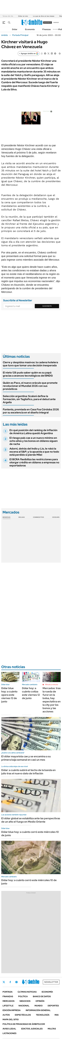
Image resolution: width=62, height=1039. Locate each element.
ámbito (4, 35)
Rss (57, 1015)
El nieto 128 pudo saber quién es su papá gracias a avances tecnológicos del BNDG (28, 374)
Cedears (55, 517)
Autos (6, 1015)
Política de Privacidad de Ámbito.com (24, 1024)
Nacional (24, 1005)
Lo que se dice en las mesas (43, 16)
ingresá (56, 22)
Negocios (25, 1001)
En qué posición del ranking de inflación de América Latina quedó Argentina (33, 432)
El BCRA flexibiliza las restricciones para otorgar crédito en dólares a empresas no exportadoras (34, 462)
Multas (52, 1028)
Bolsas (22, 517)
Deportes (53, 1005)
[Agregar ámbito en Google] (29, 53)
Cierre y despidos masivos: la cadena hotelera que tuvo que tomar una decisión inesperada (30, 364)
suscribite (47, 22)
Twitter (4, 982)
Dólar (14, 29)
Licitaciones (9, 1033)
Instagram (16, 982)
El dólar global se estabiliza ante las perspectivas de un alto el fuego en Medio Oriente (30, 820)
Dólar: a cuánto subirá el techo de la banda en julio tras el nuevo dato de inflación (28, 771)
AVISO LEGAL (9, 1028)
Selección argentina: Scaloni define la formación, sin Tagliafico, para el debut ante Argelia (29, 399)
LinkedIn (23, 982)
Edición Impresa (12, 1010)
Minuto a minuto (51, 684)
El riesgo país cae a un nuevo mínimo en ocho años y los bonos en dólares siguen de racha (33, 441)
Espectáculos (23, 1015)
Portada (8, 991)
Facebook (10, 982)
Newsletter (56, 29)
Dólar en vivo (23, 16)
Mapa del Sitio (11, 1019)
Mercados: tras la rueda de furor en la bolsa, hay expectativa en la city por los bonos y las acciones (52, 700)
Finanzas (46, 29)
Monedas (6, 517)
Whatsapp (37, 982)
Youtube (30, 982)
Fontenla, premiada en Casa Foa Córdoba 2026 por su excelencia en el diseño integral (31, 411)
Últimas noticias (27, 991)
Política (23, 996)
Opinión (40, 1001)
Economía (30, 29)
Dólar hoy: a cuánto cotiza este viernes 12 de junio (31, 693)
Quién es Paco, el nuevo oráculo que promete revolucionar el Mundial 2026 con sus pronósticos (30, 386)
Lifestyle (8, 1005)
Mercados (8, 1001)
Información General (38, 1010)
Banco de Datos (42, 996)
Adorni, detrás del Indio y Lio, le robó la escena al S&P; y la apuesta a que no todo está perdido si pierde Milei (34, 451)
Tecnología (42, 1015)
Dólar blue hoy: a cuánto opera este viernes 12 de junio (9, 695)
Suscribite (47, 306)
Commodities (38, 517)
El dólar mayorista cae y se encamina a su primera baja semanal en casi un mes (26, 758)
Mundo (39, 1005)
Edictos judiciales (32, 1028)
